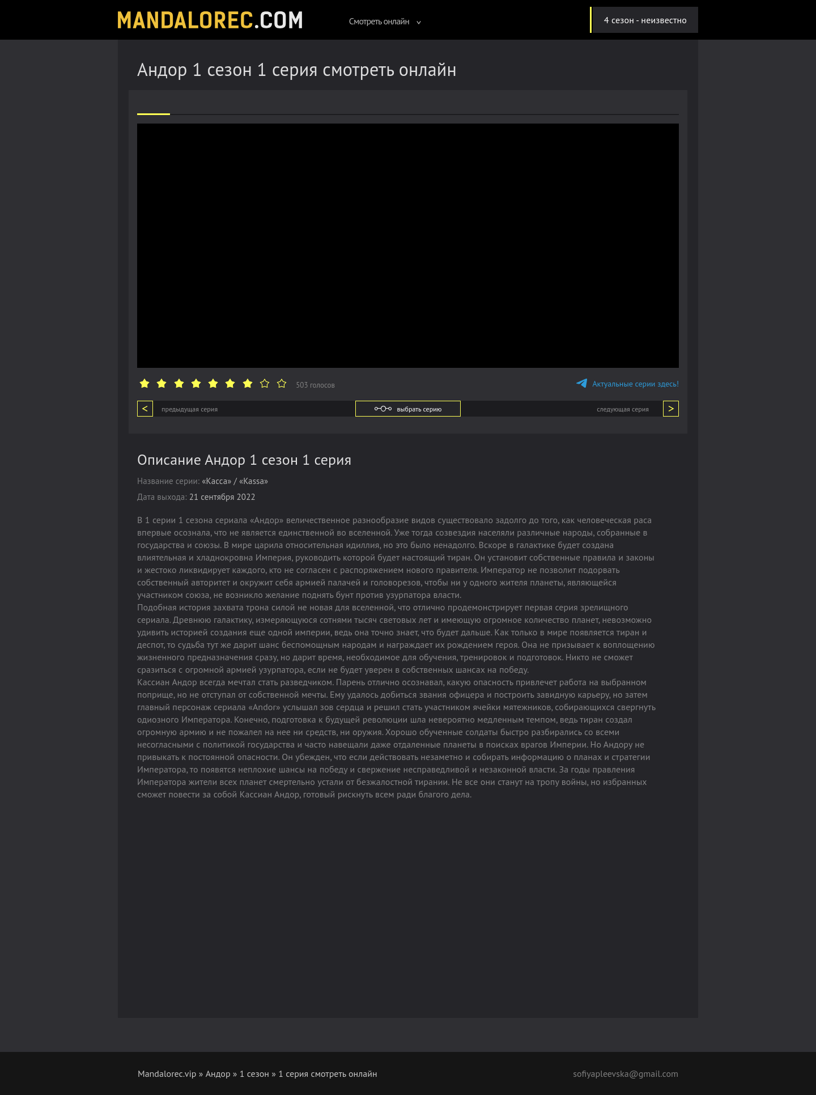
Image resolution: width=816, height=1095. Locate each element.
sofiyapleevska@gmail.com (625, 1073)
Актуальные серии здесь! (627, 384)
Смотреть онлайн (385, 21)
